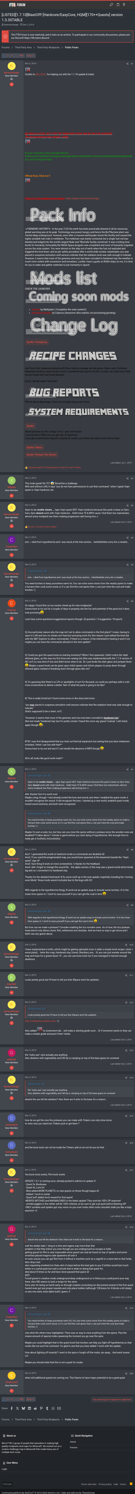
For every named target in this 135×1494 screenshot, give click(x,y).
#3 (132, 505)
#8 (132, 849)
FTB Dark (7, 1484)
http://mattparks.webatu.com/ (40, 1021)
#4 (132, 537)
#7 (132, 769)
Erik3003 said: (34, 1008)
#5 (132, 565)
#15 (131, 1116)
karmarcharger (11, 24)
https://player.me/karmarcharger (82, 198)
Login (4, 1469)
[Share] (127, 63)
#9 (132, 905)
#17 (131, 1170)
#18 (131, 1227)
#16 (131, 1143)
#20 (131, 1373)
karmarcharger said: (37, 775)
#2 (132, 478)
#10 (131, 945)
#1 (132, 63)
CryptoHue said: (35, 571)
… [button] (16, 55)
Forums (73, 1447)
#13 (131, 1050)
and (42, 526)
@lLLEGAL (41, 74)
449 (21, 55)
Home (73, 1442)
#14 (131, 1077)
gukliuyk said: (34, 1083)
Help (116, 1484)
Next (29, 55)
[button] (5, 5)
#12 (131, 1002)
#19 (131, 1308)
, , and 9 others (54, 467)
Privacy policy (105, 1484)
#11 (131, 975)
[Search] (130, 5)
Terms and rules (88, 1484)
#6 (132, 601)
